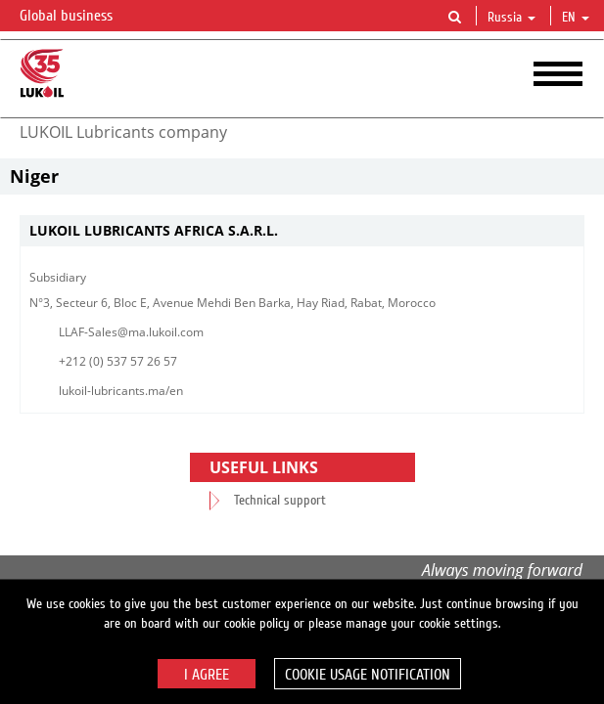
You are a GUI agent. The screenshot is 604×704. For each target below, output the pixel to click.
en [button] (575, 17)
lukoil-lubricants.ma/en (121, 390)
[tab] (302, 231)
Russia (511, 17)
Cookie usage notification (367, 674)
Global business (78, 16)
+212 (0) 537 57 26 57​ (118, 361)
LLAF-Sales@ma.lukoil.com (131, 332)
